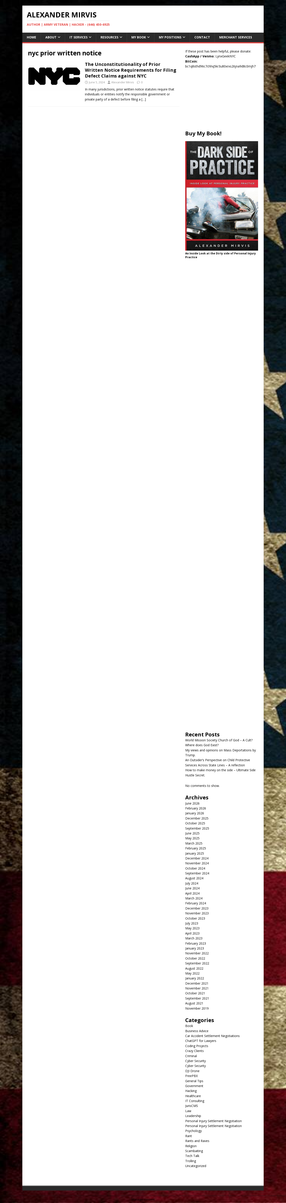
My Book (138, 37)
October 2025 (195, 823)
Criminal (191, 1056)
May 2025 (192, 838)
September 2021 (197, 998)
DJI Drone (192, 1071)
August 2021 (194, 1003)
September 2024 (197, 873)
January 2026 (194, 813)
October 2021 (195, 993)
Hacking (191, 1091)
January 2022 (194, 978)
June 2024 (192, 888)
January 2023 (194, 948)
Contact (202, 37)
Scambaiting (194, 1151)
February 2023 (195, 943)
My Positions (170, 37)
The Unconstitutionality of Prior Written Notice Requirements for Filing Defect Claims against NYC (130, 70)
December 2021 (196, 983)
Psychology (193, 1131)
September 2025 (197, 828)
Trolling (190, 1161)
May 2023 (192, 928)
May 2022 (192, 973)
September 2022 (197, 963)
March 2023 (193, 938)
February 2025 (195, 848)
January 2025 (194, 853)
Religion (191, 1146)
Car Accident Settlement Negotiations (212, 1036)
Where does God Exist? (202, 745)
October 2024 (195, 868)
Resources (109, 37)
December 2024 (196, 858)
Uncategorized (195, 1166)
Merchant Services (235, 37)
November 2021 (197, 988)
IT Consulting (194, 1101)
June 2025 (192, 833)
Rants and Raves (197, 1141)
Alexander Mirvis (122, 82)
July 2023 (191, 923)
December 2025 (196, 818)
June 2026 (192, 803)
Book (189, 1026)
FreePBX (191, 1076)
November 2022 (197, 953)
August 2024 (194, 878)
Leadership (193, 1116)
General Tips (194, 1081)
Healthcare (193, 1096)
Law (188, 1111)
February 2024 (195, 903)
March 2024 (193, 898)
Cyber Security (195, 1061)
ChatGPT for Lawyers (200, 1041)
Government (194, 1086)
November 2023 (197, 913)
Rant (188, 1136)
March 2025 (193, 843)
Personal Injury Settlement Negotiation (213, 1121)
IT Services (78, 37)
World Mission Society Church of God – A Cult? (218, 740)
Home (31, 37)
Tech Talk (192, 1156)
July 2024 (191, 883)
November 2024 (197, 863)
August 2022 (194, 968)
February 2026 (195, 808)
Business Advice (196, 1031)
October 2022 (195, 958)
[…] (143, 99)
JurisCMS (191, 1106)
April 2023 (192, 933)
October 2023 (195, 918)
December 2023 (196, 908)
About (51, 37)
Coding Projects (196, 1046)
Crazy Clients (194, 1051)
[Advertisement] (221, 102)
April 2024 (192, 893)
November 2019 (197, 1008)
